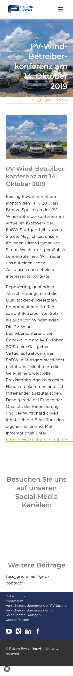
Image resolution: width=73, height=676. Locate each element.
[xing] (18, 631)
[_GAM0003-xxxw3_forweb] (36, 137)
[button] (7, 669)
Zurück (44, 100)
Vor (59, 100)
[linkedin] (28, 631)
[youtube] (9, 631)
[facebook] (38, 631)
